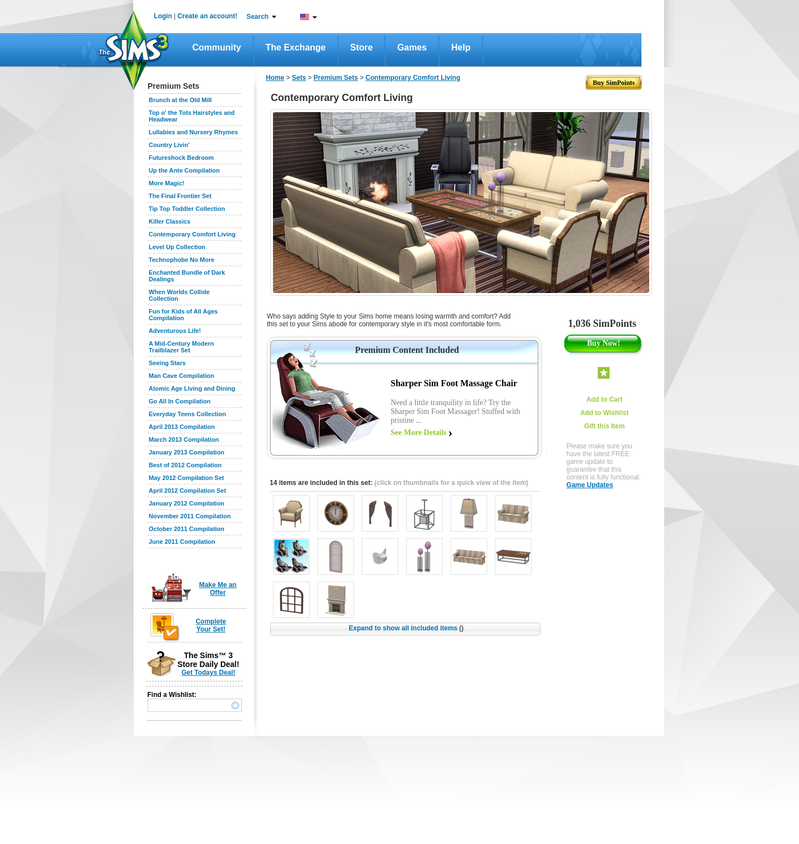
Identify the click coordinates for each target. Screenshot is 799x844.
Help (461, 47)
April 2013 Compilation (182, 426)
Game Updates (590, 485)
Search (257, 17)
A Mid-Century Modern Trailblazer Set (181, 346)
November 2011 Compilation (190, 516)
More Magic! (166, 183)
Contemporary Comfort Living (192, 234)
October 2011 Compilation (186, 528)
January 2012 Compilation (186, 503)
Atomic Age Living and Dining (192, 388)
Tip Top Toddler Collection (187, 208)
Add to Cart (604, 399)
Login (163, 16)
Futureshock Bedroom (181, 157)
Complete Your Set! (211, 625)
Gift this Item (604, 426)
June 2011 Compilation (182, 541)
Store (361, 47)
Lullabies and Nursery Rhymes (193, 132)
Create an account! (207, 16)
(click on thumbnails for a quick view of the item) (451, 483)
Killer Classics (169, 221)
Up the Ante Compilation (184, 170)
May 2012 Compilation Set (186, 477)
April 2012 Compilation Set (187, 490)
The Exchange (296, 47)
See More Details (419, 432)
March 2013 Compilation (184, 439)
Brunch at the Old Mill (180, 100)
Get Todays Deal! (208, 672)
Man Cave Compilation (181, 375)
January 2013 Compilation (186, 452)
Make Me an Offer (217, 589)
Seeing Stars (167, 363)
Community (217, 47)
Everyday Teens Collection (187, 414)
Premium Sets (335, 78)
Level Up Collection (177, 247)
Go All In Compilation (179, 401)
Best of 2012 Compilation (185, 465)
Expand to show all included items (405, 628)
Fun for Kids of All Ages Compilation (183, 314)
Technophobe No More (181, 259)
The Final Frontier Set (180, 196)
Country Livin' (169, 144)
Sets (299, 78)
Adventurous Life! (175, 330)
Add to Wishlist (604, 413)
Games (412, 47)
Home (275, 78)
